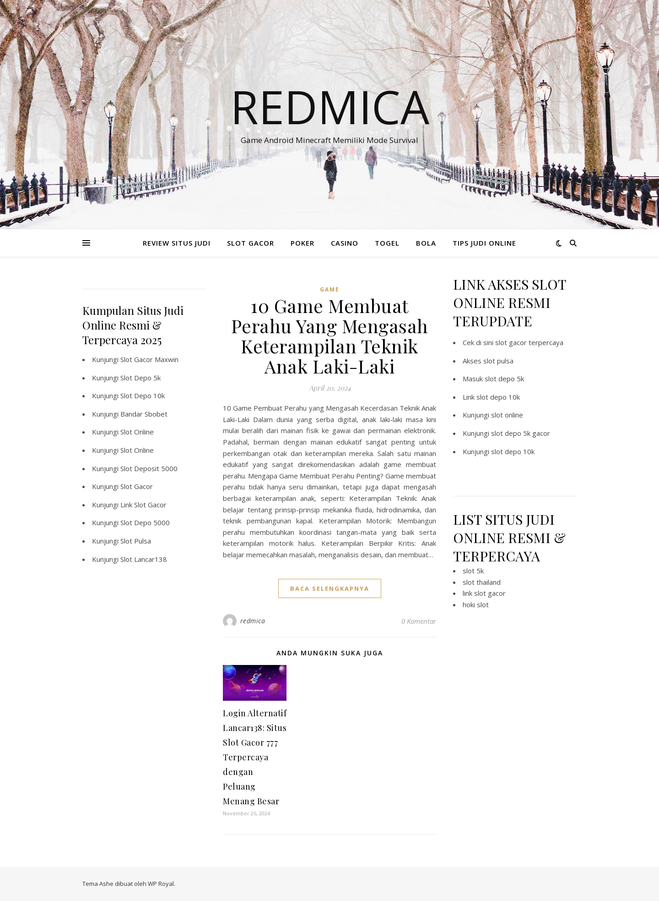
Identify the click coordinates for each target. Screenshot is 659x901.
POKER (302, 242)
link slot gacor (484, 593)
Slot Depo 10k (142, 395)
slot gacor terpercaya (529, 342)
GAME (330, 289)
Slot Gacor (136, 486)
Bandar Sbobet (143, 413)
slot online (507, 414)
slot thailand (482, 582)
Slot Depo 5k (140, 377)
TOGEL (387, 242)
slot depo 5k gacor (520, 433)
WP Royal (161, 883)
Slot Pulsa (135, 540)
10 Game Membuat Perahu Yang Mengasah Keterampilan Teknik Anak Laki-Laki (329, 335)
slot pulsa (498, 360)
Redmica (329, 106)
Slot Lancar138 (143, 559)
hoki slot (476, 604)
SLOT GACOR (250, 242)
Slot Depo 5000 (145, 522)
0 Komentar (418, 621)
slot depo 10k (498, 396)
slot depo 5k (504, 378)
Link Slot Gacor (143, 504)
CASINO (344, 242)
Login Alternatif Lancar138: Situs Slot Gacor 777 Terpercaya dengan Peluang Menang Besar (254, 757)
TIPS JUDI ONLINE (484, 242)
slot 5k (473, 570)
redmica (252, 620)
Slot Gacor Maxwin (149, 359)
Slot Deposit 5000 (149, 468)
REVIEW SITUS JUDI (177, 242)
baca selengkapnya (329, 588)
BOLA (426, 242)
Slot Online (137, 431)
